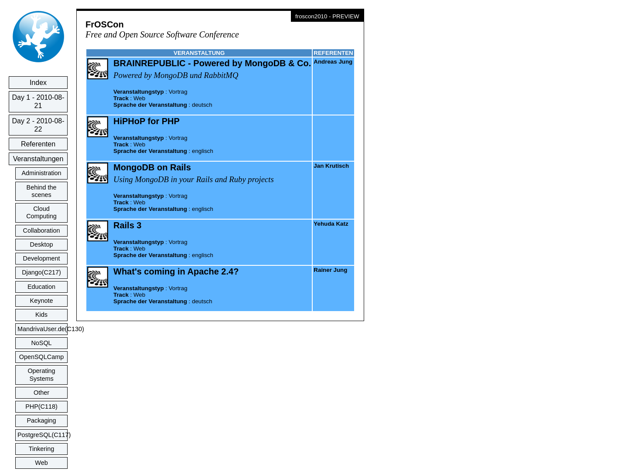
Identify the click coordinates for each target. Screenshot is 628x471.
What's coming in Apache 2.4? (176, 271)
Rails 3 (127, 225)
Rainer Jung (330, 270)
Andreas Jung (333, 61)
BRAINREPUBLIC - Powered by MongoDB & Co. (212, 63)
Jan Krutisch (331, 166)
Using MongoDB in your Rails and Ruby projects (193, 179)
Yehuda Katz (331, 223)
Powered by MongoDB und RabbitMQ (175, 75)
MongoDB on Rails (152, 167)
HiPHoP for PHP (146, 121)
